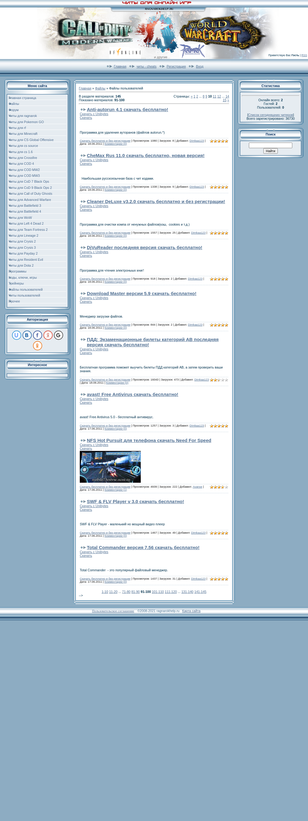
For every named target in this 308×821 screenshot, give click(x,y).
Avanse (197, 486)
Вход (199, 66)
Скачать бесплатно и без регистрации (105, 140)
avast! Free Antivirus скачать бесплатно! (132, 394)
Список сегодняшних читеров (270, 115)
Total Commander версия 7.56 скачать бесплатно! (143, 547)
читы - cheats (146, 66)
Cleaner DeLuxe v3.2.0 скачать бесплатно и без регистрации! (156, 201)
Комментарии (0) (115, 143)
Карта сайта (191, 611)
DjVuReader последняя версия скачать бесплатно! (144, 247)
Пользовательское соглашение (113, 611)
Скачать (86, 117)
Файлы (100, 88)
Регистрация (176, 66)
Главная (120, 66)
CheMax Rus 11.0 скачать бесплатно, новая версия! (146, 155)
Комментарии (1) (115, 489)
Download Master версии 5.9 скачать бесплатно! (142, 293)
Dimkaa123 (196, 140)
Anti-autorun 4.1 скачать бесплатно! (127, 109)
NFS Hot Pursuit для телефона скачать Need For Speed (149, 440)
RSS (304, 55)
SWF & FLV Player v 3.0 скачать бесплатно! (135, 501)
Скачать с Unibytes (94, 114)
